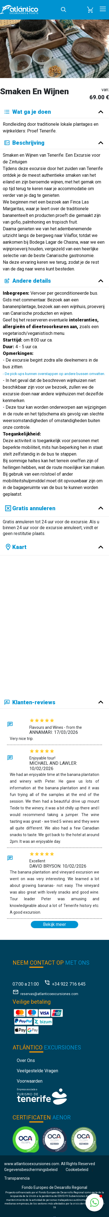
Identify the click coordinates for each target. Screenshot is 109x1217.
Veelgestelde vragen (37, 1070)
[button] (90, 10)
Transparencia (17, 1178)
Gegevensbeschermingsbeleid (31, 1169)
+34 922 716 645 (69, 984)
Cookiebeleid (77, 1169)
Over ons (26, 1060)
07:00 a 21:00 (26, 984)
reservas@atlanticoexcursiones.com (49, 994)
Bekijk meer (54, 924)
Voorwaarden (29, 1081)
